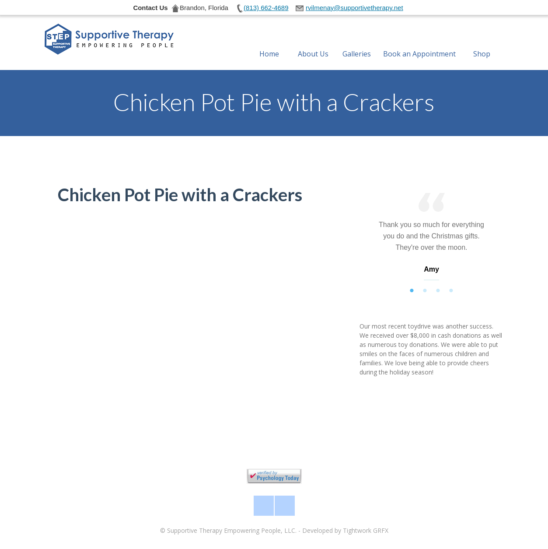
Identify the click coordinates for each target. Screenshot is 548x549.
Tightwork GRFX (365, 530)
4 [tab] (451, 291)
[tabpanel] (432, 238)
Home (269, 43)
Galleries (356, 43)
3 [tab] (438, 291)
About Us (313, 43)
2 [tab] (425, 291)
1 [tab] (412, 291)
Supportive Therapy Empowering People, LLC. (232, 530)
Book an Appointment (419, 43)
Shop (481, 43)
